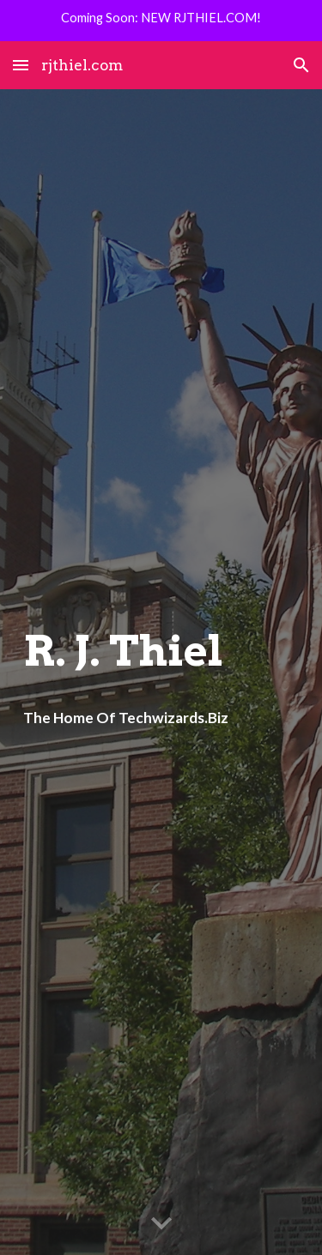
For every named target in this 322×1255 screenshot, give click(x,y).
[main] (161, 651)
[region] (161, 20)
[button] (20, 64)
